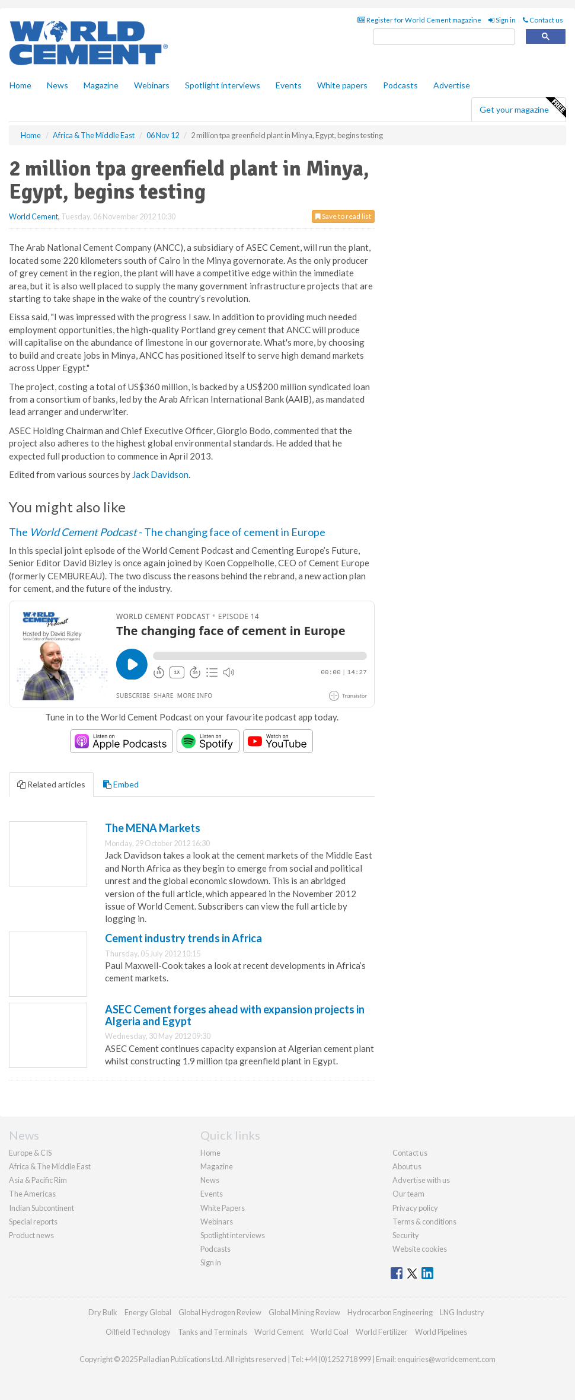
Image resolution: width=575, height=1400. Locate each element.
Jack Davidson (160, 474)
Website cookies (419, 1249)
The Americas (32, 1193)
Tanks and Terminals (212, 1332)
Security (405, 1235)
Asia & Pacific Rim (38, 1180)
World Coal (330, 1332)
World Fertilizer (382, 1332)
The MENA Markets (152, 827)
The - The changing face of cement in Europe (167, 531)
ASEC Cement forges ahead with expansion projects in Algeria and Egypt (235, 1015)
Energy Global (147, 1312)
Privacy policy (415, 1208)
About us (406, 1166)
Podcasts (400, 85)
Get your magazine (523, 108)
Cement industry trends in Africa (183, 938)
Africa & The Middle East (50, 1166)
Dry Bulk (102, 1312)
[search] (444, 37)
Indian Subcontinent (41, 1208)
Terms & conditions (424, 1221)
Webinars (152, 85)
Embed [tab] (121, 784)
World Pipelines (441, 1332)
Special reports (33, 1221)
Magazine (101, 85)
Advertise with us (421, 1180)
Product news (31, 1235)
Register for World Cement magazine (419, 20)
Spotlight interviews (222, 85)
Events (289, 85)
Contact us (543, 20)
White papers (342, 85)
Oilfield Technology (138, 1332)
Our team (408, 1193)
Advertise (451, 85)
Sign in (502, 20)
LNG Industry (462, 1312)
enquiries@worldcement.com (446, 1359)
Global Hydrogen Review (219, 1312)
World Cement (33, 216)
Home (20, 85)
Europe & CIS (30, 1152)
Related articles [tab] (51, 784)
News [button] (57, 85)
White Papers (222, 1208)
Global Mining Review (304, 1312)
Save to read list (343, 216)
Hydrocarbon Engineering (390, 1312)
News (209, 1180)
